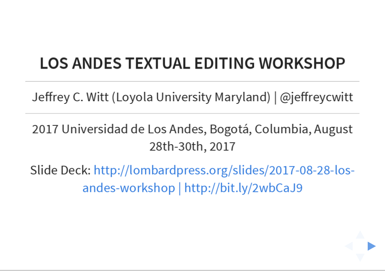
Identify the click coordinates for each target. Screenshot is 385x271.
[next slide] (374, 246)
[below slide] (360, 260)
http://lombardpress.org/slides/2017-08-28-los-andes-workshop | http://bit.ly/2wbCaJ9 (218, 179)
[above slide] (360, 232)
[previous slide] (346, 246)
